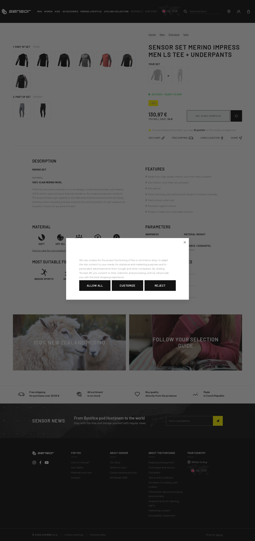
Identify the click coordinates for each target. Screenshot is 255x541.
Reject (160, 285)
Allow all (95, 285)
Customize (127, 285)
